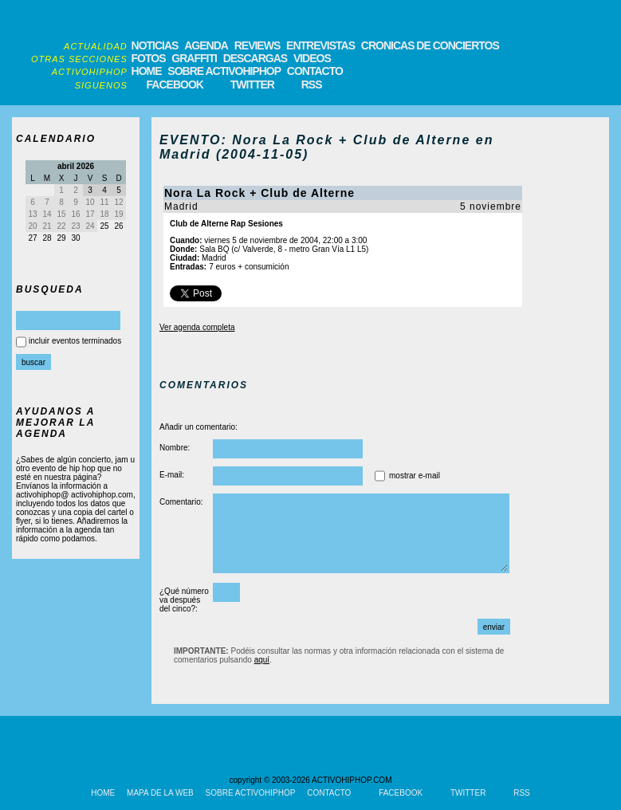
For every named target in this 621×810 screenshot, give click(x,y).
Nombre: (174, 447)
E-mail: (171, 474)
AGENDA (206, 45)
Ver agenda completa (197, 327)
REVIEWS (257, 45)
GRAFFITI (194, 58)
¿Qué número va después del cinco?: (184, 600)
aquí (261, 659)
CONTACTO (315, 71)
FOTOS (149, 58)
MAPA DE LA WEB (160, 792)
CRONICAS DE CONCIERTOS (430, 45)
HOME (147, 71)
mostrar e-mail (414, 475)
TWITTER (252, 84)
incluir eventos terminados (75, 340)
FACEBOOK (175, 84)
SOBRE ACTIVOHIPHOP (224, 71)
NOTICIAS (155, 45)
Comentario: (180, 501)
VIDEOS (312, 58)
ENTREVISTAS (320, 45)
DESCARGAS (255, 58)
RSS (311, 84)
